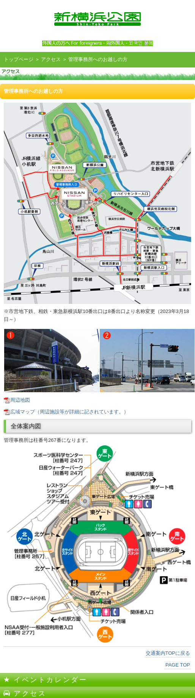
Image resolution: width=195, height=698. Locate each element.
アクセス (51, 59)
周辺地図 (20, 400)
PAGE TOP (177, 665)
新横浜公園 (97, 19)
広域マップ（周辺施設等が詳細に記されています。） (69, 412)
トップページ (18, 59)
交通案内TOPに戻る (168, 653)
